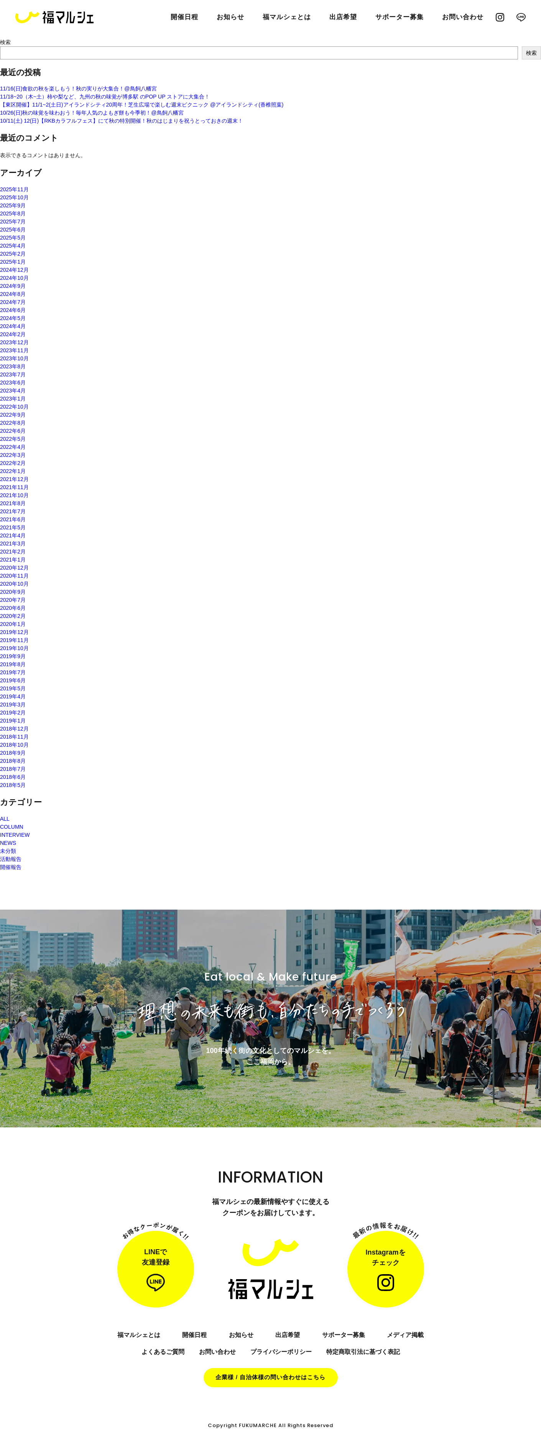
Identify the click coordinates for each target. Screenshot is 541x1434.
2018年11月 (14, 737)
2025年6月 (13, 230)
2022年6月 (13, 431)
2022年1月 (13, 471)
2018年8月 (13, 761)
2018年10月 (14, 745)
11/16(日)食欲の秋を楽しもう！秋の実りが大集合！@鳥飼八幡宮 (78, 88)
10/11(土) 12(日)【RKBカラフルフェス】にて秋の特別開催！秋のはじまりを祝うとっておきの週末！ (121, 121)
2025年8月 (13, 213)
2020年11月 (14, 576)
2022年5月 (13, 439)
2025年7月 (13, 221)
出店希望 (287, 1335)
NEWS (8, 843)
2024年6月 (13, 310)
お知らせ (230, 17)
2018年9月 (13, 753)
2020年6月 (13, 608)
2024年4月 (13, 326)
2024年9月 (13, 286)
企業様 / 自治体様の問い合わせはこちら (270, 1377)
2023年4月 (13, 391)
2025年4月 (13, 246)
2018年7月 (13, 769)
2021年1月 (13, 560)
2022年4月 (13, 447)
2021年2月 (13, 552)
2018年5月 (13, 785)
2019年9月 (13, 656)
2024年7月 (13, 302)
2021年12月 (14, 479)
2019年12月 (14, 632)
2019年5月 (13, 688)
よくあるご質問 (162, 1352)
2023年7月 (13, 374)
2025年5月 (13, 238)
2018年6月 (13, 777)
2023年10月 (14, 358)
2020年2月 (13, 616)
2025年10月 (14, 197)
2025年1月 (13, 262)
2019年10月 (14, 648)
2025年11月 (14, 189)
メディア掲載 (405, 1335)
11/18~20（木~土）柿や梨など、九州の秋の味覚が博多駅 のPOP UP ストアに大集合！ (105, 97)
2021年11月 (14, 487)
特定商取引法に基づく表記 (363, 1352)
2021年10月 (14, 495)
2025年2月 (13, 254)
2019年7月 (13, 672)
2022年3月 (13, 455)
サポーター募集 (399, 17)
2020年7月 (13, 600)
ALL (5, 819)
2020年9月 (13, 592)
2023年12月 (14, 342)
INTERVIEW (15, 835)
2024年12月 (14, 270)
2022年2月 (13, 463)
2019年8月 (13, 664)
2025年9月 (13, 205)
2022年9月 (13, 415)
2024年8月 (13, 294)
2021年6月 (13, 519)
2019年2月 (13, 713)
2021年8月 (13, 503)
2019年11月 (14, 640)
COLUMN (11, 827)
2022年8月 (13, 423)
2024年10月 (14, 278)
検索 (5, 42)
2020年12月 (14, 568)
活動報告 (10, 859)
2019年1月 (13, 721)
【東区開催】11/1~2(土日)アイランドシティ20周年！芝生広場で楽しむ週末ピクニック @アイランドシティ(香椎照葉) (142, 105)
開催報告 (10, 867)
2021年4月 (13, 535)
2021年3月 (13, 543)
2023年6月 (13, 382)
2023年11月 (14, 350)
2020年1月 (13, 624)
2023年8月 (13, 366)
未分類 (8, 851)
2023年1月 (13, 399)
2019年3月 (13, 704)
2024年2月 (13, 334)
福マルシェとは (287, 17)
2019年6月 (13, 680)
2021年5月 (13, 527)
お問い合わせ (217, 1352)
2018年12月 (14, 729)
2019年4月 (13, 696)
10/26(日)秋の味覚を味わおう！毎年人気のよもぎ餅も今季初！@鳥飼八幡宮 (92, 113)
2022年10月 (14, 407)
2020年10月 (14, 584)
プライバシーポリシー (281, 1352)
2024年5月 (13, 318)
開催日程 (184, 17)
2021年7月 (13, 511)
